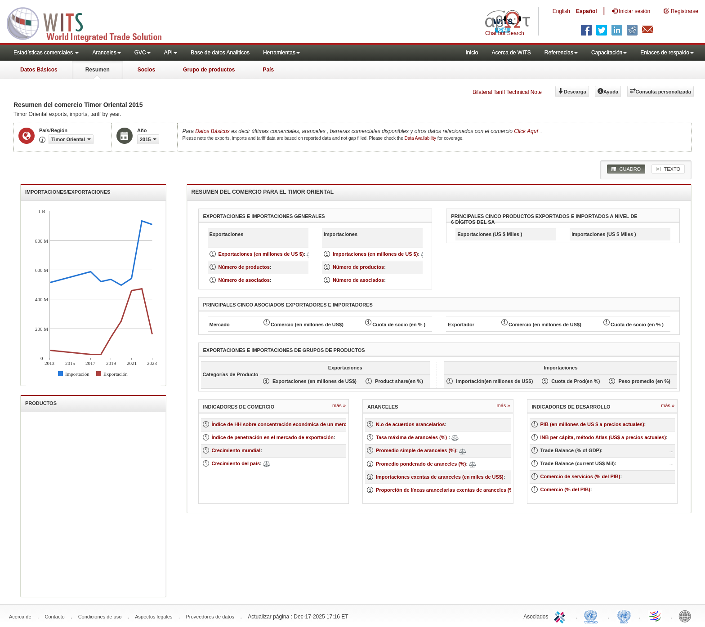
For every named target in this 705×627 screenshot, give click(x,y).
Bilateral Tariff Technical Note (507, 92)
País (268, 70)
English (561, 11)
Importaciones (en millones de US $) (375, 254)
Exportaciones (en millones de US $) (261, 254)
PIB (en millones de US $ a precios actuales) (592, 424)
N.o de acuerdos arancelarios (410, 424)
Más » (339, 405)
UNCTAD (593, 616)
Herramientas (281, 52)
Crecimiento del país (236, 463)
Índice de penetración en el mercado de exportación (273, 437)
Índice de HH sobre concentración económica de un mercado (284, 424)
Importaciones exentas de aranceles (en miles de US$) (440, 477)
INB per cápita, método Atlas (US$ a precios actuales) (603, 437)
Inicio (471, 52)
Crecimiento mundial (236, 450)
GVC (142, 52)
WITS (90, 22)
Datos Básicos (39, 70)
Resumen (97, 70)
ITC (561, 616)
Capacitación (609, 52)
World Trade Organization (656, 616)
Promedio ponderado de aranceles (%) (421, 464)
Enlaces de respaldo (667, 52)
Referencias (561, 52)
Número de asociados (244, 280)
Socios (146, 70)
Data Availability (421, 138)
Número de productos (244, 267)
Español (586, 11)
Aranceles (106, 52)
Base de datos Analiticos (220, 52)
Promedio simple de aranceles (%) (416, 450)
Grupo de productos (209, 70)
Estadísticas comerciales (46, 52)
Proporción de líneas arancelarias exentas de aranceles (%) (445, 490)
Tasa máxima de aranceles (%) (412, 437)
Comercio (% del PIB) (565, 489)
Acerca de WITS (511, 52)
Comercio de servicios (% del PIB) (580, 476)
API (170, 52)
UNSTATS (624, 616)
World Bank (687, 616)
